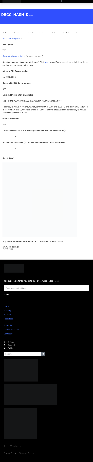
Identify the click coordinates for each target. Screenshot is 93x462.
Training (7, 310)
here (46, 62)
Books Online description (14, 56)
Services (7, 314)
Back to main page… (12, 38)
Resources (8, 319)
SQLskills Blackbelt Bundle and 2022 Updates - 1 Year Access (32, 241)
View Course (7, 249)
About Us (8, 325)
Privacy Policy (10, 453)
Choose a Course (11, 329)
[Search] (43, 354)
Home (6, 306)
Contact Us (9, 334)
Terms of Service (26, 453)
